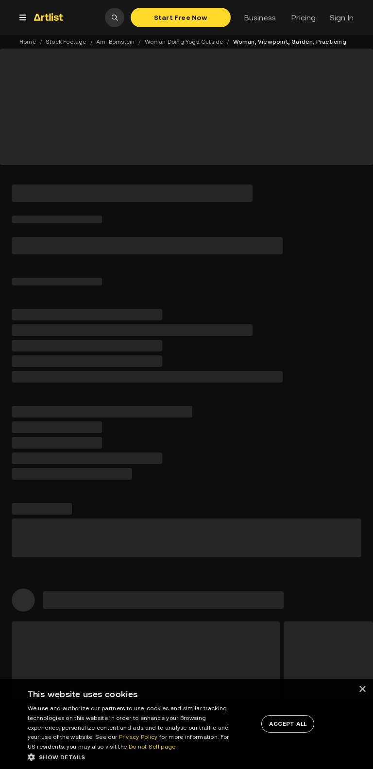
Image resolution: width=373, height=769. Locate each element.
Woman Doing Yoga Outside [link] (184, 41)
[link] (67, 17)
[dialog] (186, 724)
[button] (132, 757)
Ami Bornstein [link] (115, 41)
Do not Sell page (152, 746)
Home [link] (27, 41)
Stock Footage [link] (66, 41)
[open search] (114, 17)
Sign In (342, 17)
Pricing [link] (303, 17)
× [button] (362, 689)
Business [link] (260, 17)
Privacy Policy (138, 737)
